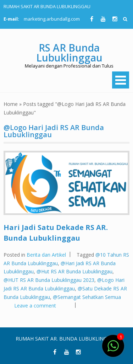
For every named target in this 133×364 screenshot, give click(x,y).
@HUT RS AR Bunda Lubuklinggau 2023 (49, 280)
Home (11, 104)
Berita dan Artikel (46, 254)
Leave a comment (35, 305)
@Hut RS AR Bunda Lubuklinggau (74, 271)
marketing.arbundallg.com (52, 19)
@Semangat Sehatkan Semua (87, 297)
